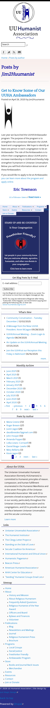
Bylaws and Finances (19, 616)
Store (5, 210)
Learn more (10, 519)
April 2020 (11, 402)
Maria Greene (13, 422)
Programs (40, 207)
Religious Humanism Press (22, 637)
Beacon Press (12, 563)
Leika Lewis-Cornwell (17, 443)
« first (7, 406)
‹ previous (18, 406)
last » (35, 409)
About (14, 207)
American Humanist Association (21, 568)
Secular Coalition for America (20, 549)
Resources (26, 210)
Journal (12, 633)
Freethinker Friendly (18, 654)
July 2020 (11, 395)
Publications (27, 207)
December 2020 (14, 388)
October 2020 (13, 392)
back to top (6, 698)
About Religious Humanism (22, 599)
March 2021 (12, 378)
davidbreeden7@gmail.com (19, 432)
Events (14, 210)
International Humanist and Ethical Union (26, 554)
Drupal (18, 704)
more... (44, 358)
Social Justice (15, 651)
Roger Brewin (13, 425)
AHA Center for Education (18, 572)
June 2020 (11, 399)
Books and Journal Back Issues (24, 665)
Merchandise (15, 668)
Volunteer (14, 619)
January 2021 (12, 385)
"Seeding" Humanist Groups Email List (24, 577)
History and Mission (19, 595)
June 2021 (11, 371)
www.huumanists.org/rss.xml (14, 305)
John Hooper (12, 436)
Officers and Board (18, 612)
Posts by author (17, 58)
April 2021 (11, 374)
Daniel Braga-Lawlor (16, 446)
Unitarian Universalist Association (22, 530)
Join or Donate (8, 214)
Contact (38, 210)
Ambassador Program (19, 658)
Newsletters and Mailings (21, 630)
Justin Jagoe (12, 429)
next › (27, 409)
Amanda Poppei (14, 439)
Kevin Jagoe (12, 453)
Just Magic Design (9, 692)
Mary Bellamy (13, 450)
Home (4, 58)
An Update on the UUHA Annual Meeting (26, 342)
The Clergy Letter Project (18, 540)
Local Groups (15, 647)
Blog (11, 626)
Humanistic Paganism (16, 558)
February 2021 (13, 381)
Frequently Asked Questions (23, 602)
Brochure (13, 640)
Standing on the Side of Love (20, 544)
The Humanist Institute (17, 535)
